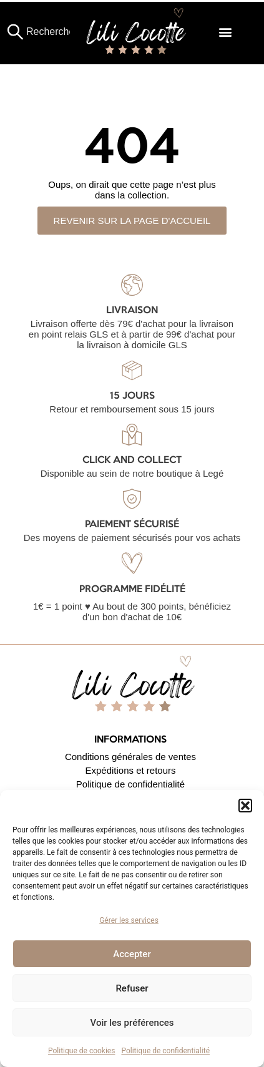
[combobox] (44, 32)
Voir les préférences (132, 1022)
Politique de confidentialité (165, 1050)
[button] (245, 805)
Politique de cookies (81, 1050)
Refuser (131, 988)
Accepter (131, 954)
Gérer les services (129, 920)
